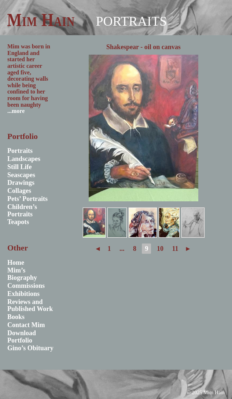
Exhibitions (23, 293)
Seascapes (21, 175)
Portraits (131, 21)
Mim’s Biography (22, 274)
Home (15, 262)
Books (16, 317)
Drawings (20, 182)
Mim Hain (41, 20)
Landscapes (23, 158)
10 (160, 248)
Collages (19, 190)
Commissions (26, 285)
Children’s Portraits (22, 210)
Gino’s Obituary (30, 348)
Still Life (19, 167)
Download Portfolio (21, 336)
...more (16, 111)
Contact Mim (26, 325)
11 (175, 248)
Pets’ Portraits (27, 198)
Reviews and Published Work (30, 305)
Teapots (18, 222)
